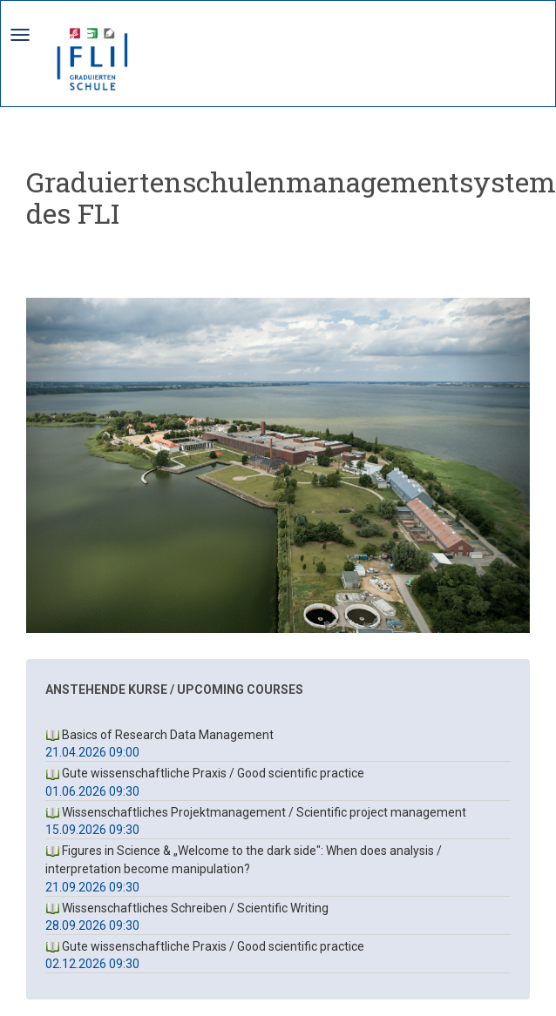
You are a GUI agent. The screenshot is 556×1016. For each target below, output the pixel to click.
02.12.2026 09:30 (92, 964)
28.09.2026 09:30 (92, 925)
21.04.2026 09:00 (92, 752)
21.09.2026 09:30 (92, 887)
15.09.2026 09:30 (92, 830)
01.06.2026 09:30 (92, 791)
